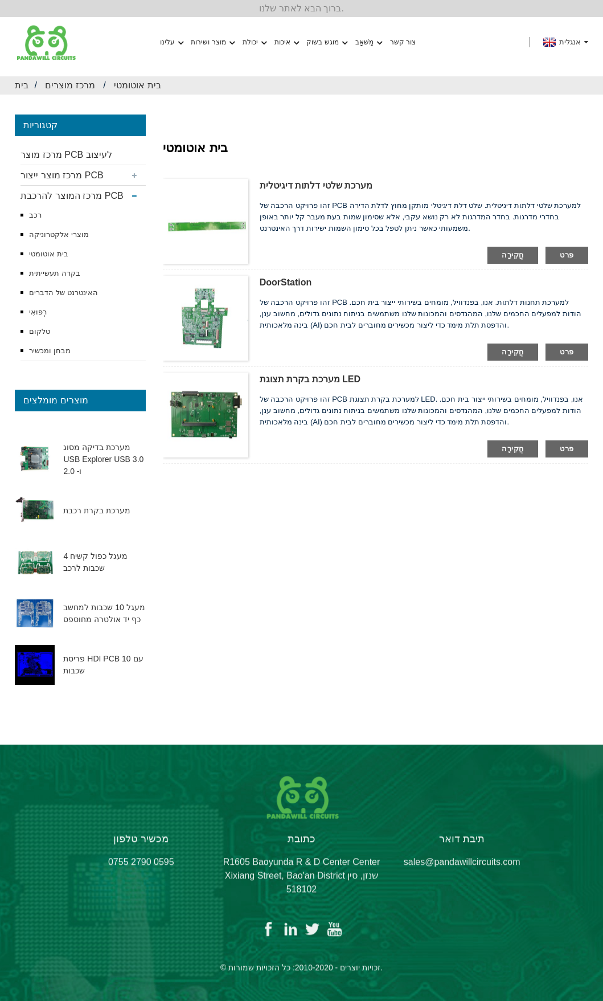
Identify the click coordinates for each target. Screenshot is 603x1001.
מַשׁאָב (368, 42)
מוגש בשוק (326, 42)
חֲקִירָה (513, 255)
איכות (286, 42)
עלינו (171, 42)
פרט (566, 255)
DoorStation (286, 282)
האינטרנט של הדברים (63, 292)
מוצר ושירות (212, 42)
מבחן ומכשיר (50, 350)
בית (21, 85)
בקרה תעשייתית (54, 273)
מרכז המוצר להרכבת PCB (71, 196)
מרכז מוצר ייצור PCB (61, 175)
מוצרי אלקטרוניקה (59, 234)
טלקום (39, 331)
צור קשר (403, 42)
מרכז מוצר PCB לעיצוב (66, 155)
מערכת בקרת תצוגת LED (310, 379)
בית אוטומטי (137, 85)
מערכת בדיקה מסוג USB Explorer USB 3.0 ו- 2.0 (103, 459)
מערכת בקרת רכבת (96, 510)
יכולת (254, 42)
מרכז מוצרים (70, 85)
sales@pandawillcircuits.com (462, 870)
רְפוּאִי (38, 312)
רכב (35, 215)
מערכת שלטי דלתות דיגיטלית (316, 185)
